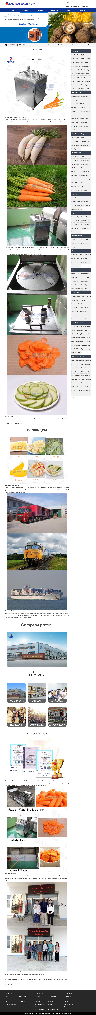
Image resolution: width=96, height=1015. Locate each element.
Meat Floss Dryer (76, 254)
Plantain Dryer (75, 77)
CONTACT (83, 10)
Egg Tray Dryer (75, 318)
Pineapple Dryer (75, 66)
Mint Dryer (84, 190)
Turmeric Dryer (75, 164)
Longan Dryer (75, 62)
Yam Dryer (84, 156)
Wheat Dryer (74, 281)
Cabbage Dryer (85, 130)
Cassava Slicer (75, 368)
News (7, 1001)
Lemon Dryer (74, 85)
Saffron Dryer (84, 164)
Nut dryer (75, 213)
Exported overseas (68, 1004)
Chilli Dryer (84, 103)
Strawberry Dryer (76, 88)
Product (21, 999)
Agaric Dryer (74, 115)
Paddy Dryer (84, 285)
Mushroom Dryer (75, 96)
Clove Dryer (84, 167)
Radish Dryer (74, 122)
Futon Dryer (84, 303)
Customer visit (67, 1006)
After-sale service (23, 996)
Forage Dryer (84, 315)
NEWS (68, 10)
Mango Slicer (74, 364)
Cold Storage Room (78, 322)
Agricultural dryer (77, 235)
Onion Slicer (84, 368)
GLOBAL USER (54, 10)
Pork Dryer (84, 258)
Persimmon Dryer (76, 70)
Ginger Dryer (74, 107)
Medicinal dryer (76, 153)
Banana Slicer (85, 371)
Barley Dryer (84, 281)
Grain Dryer (84, 288)
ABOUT (26, 10)
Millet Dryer (74, 277)
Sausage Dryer (75, 266)
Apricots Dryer (85, 66)
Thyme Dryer (84, 186)
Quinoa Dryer (75, 273)
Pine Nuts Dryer (75, 217)
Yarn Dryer (84, 300)
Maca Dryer (74, 156)
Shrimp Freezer (75, 326)
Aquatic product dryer (78, 134)
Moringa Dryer (85, 160)
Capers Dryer (84, 239)
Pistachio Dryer (85, 224)
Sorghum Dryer (85, 277)
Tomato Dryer (75, 111)
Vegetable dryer (77, 92)
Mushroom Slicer (85, 364)
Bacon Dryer (74, 262)
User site (66, 1001)
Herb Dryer (74, 179)
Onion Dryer (74, 100)
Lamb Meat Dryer (86, 254)
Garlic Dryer (84, 247)
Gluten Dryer (84, 201)
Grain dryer (75, 270)
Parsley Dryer (75, 190)
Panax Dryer (84, 175)
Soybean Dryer (85, 273)
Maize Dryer (74, 285)
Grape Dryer (84, 77)
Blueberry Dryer (75, 81)
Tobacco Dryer (75, 239)
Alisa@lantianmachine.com (76, 6)
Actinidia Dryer (85, 88)
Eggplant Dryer (85, 122)
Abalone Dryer (75, 137)
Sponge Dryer (75, 300)
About (7, 996)
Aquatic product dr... (39, 999)
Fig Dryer (83, 55)
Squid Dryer (74, 141)
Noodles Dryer (75, 209)
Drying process (67, 996)
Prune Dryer (84, 62)
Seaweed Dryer (85, 141)
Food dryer (75, 194)
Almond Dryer (75, 220)
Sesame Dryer (75, 243)
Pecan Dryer (74, 228)
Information (8, 999)
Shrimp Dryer (84, 145)
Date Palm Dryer (75, 55)
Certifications (22, 1001)
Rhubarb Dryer (75, 182)
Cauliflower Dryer (76, 130)
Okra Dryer (74, 167)
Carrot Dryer (84, 107)
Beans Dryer (84, 96)
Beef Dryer (84, 262)
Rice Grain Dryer (75, 288)
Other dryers (76, 292)
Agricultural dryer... (39, 1004)
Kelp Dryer (84, 137)
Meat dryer (75, 251)
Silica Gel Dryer (85, 307)
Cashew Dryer (85, 220)
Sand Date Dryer (75, 73)
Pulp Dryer (84, 311)
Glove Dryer (74, 315)
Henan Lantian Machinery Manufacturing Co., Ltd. (57, 45)
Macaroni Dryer (75, 201)
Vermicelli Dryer (85, 198)
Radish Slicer (75, 386)
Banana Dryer (85, 73)
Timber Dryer (84, 318)
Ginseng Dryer (75, 171)
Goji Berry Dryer (75, 175)
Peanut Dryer (75, 232)
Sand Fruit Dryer (85, 70)
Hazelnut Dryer (85, 217)
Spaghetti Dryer (75, 205)
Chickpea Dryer (75, 247)
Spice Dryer (74, 160)
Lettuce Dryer (84, 126)
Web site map (67, 1013)
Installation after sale (69, 999)
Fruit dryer (75, 51)
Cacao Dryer (84, 228)
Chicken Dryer (75, 258)
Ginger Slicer (11, 984)
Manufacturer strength (11, 1004)
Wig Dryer (74, 307)
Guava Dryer (84, 85)
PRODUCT (41, 10)
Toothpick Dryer (75, 296)
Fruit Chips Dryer (85, 58)
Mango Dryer (74, 58)
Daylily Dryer (84, 118)
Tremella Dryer (85, 115)
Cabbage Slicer (12, 987)
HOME (12, 10)
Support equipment (77, 45)
